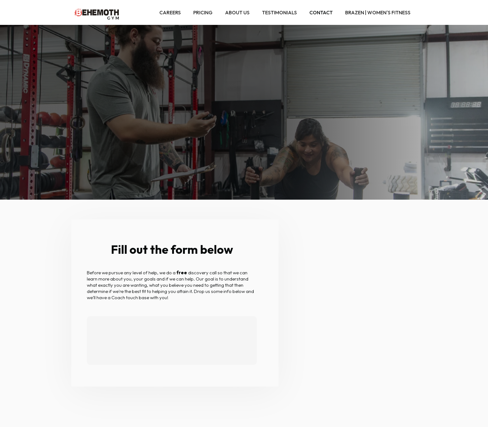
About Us (237, 12)
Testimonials (279, 12)
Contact (321, 12)
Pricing (203, 12)
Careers (170, 12)
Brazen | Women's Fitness (378, 12)
